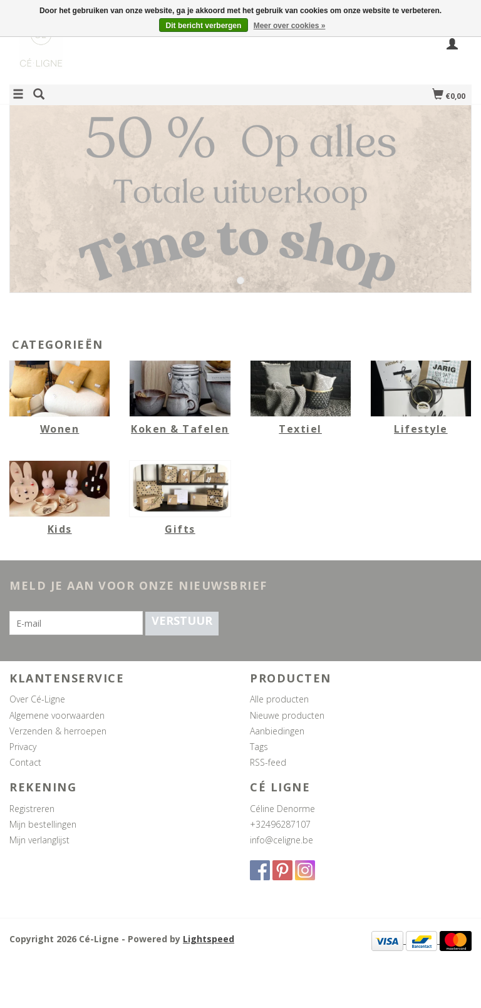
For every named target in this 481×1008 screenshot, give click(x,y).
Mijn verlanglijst (39, 840)
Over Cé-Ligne (37, 699)
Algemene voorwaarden (57, 715)
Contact (25, 762)
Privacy (22, 747)
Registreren (31, 809)
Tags (259, 747)
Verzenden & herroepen (57, 731)
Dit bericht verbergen (204, 25)
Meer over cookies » (290, 25)
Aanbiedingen (277, 731)
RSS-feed (268, 762)
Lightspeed (208, 939)
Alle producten (279, 699)
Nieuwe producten (287, 715)
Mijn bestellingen (42, 824)
